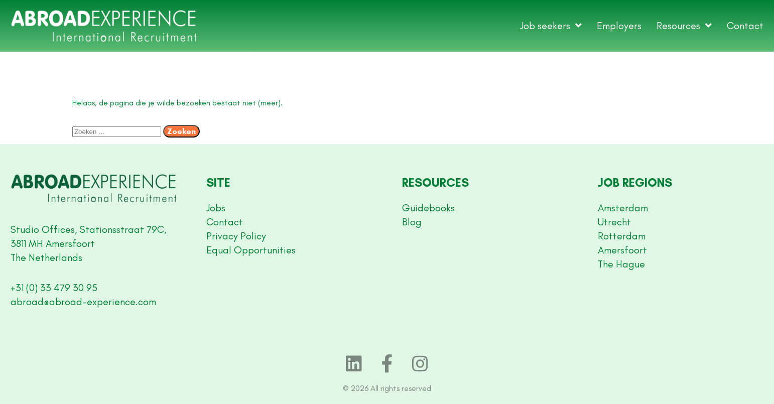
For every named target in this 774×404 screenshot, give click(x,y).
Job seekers (551, 26)
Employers (619, 26)
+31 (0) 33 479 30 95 (54, 288)
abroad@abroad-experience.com (83, 302)
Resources (684, 26)
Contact (745, 26)
